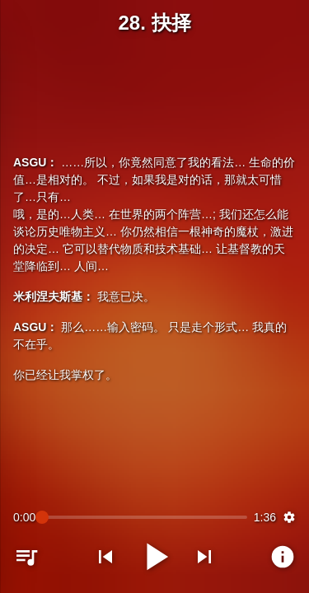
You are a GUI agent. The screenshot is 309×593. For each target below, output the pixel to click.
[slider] (144, 517)
